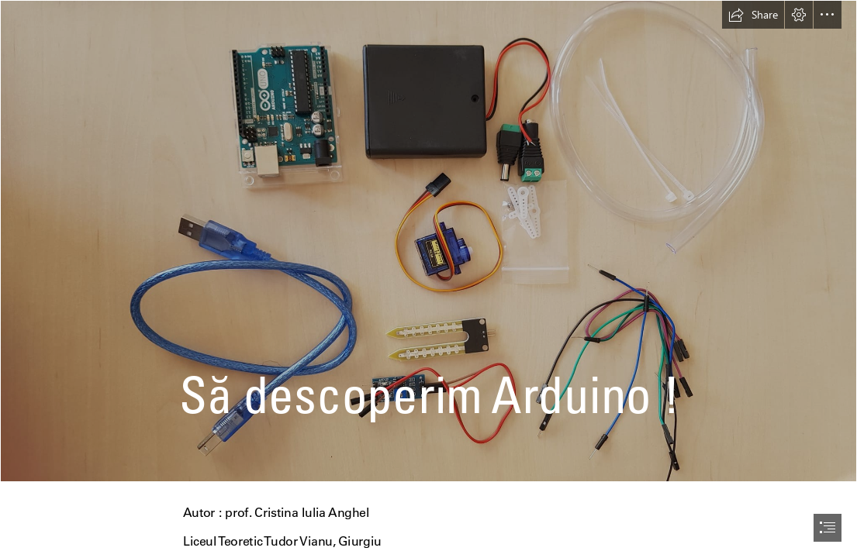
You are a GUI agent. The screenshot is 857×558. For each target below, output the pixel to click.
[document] (428, 279)
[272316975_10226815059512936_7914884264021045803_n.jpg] (428, 241)
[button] (753, 15)
